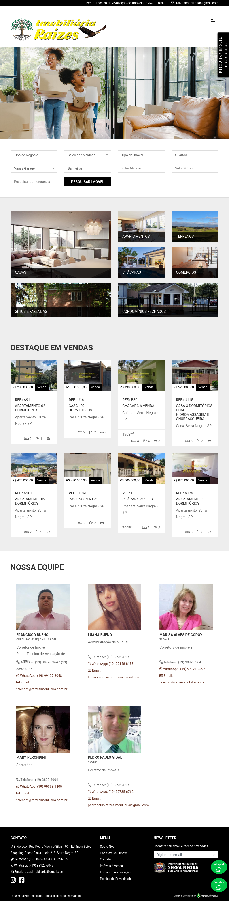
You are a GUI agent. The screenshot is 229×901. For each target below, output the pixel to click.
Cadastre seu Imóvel (114, 853)
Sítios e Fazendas (31, 311)
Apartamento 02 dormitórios (30, 408)
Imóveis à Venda (111, 866)
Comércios (186, 272)
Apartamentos (136, 237)
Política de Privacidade (116, 879)
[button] (17, 93)
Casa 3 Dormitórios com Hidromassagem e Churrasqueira (194, 412)
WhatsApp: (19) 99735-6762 (111, 792)
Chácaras (131, 272)
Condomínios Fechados (144, 311)
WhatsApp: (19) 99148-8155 (111, 664)
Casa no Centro (83, 499)
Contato (105, 859)
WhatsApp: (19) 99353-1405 (39, 787)
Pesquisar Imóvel (87, 182)
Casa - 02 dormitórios (80, 408)
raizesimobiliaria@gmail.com (44, 871)
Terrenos (185, 237)
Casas (20, 272)
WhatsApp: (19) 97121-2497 (182, 669)
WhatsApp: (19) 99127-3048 (39, 676)
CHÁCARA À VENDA (138, 406)
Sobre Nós (107, 846)
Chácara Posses (137, 499)
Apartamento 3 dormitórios (190, 501)
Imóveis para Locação (115, 872)
